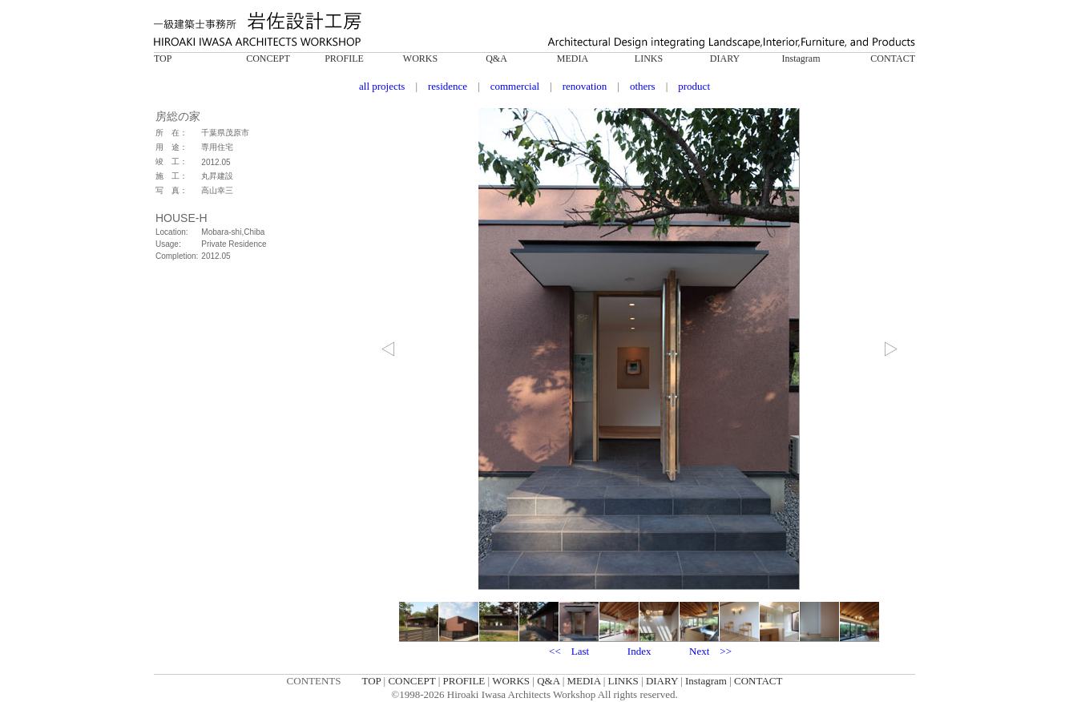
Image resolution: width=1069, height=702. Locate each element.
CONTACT (892, 58)
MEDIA (572, 58)
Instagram (801, 58)
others (643, 86)
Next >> (710, 651)
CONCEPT (268, 58)
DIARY (725, 58)
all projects (382, 86)
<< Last (569, 651)
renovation (585, 86)
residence (447, 86)
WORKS (420, 58)
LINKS (649, 58)
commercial (514, 86)
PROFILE (344, 58)
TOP (162, 58)
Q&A (496, 58)
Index (639, 651)
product (694, 86)
